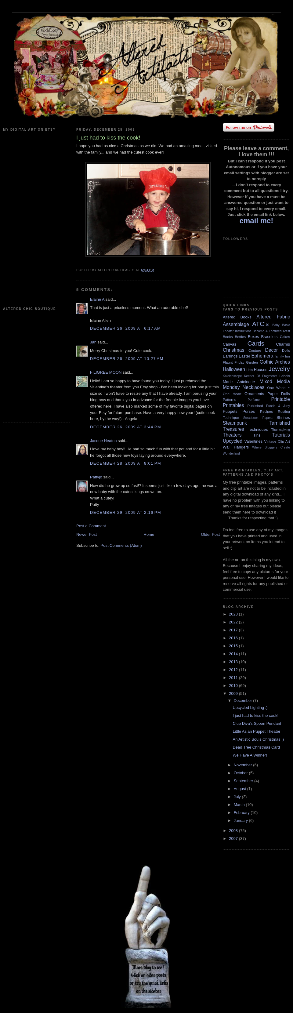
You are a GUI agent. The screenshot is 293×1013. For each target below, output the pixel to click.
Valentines (253, 441)
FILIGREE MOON (105, 372)
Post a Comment (91, 526)
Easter (244, 356)
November (243, 765)
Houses (260, 369)
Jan (93, 342)
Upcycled (232, 441)
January (241, 820)
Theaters (232, 435)
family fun (282, 356)
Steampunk (235, 423)
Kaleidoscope (232, 376)
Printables (233, 405)
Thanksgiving (280, 429)
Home (149, 534)
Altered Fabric (273, 316)
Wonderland (231, 453)
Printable (280, 399)
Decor (271, 350)
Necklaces (253, 387)
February (242, 812)
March (240, 804)
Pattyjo (96, 477)
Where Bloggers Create (271, 447)
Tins (256, 435)
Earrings (230, 356)
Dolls (286, 350)
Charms (283, 344)
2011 (234, 677)
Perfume (254, 399)
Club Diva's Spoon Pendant (257, 723)
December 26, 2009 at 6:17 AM (125, 328)
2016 (234, 638)
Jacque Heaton (103, 440)
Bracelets (269, 336)
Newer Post (86, 534)
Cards (255, 343)
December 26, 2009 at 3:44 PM (125, 427)
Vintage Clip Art (277, 441)
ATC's (260, 323)
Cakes (285, 337)
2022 (234, 622)
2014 (234, 654)
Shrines (283, 417)
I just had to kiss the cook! (255, 715)
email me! (256, 220)
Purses (248, 411)
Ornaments (254, 393)
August (240, 788)
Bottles (240, 337)
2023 (234, 614)
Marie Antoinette (239, 381)
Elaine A (97, 299)
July (238, 796)
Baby (276, 325)
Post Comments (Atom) (121, 545)
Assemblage (236, 324)
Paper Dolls (278, 393)
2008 (234, 830)
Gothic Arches (275, 362)
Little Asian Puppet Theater (256, 731)
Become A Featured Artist (271, 331)
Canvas (229, 344)
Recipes (266, 411)
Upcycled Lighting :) (250, 707)
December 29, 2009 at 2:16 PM (125, 512)
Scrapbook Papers (258, 417)
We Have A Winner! (250, 755)
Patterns (229, 399)
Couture (254, 350)
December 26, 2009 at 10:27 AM (127, 358)
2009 (234, 693)
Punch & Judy (278, 406)
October (241, 773)
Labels (285, 376)
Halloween (234, 369)
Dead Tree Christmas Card (256, 747)
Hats (249, 370)
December (243, 700)
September (244, 781)
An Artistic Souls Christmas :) (258, 739)
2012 (234, 669)
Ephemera (262, 355)
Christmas (233, 350)
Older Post (210, 534)
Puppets (230, 411)
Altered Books (237, 317)
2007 (234, 838)
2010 (234, 685)
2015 (234, 646)
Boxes (253, 336)
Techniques (258, 429)
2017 (234, 630)
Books (228, 337)
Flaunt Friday (233, 362)
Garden (252, 362)
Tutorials (281, 435)
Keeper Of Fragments (260, 376)
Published (255, 406)
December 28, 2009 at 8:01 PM (125, 463)
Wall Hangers (236, 447)
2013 (234, 661)
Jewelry (279, 368)
